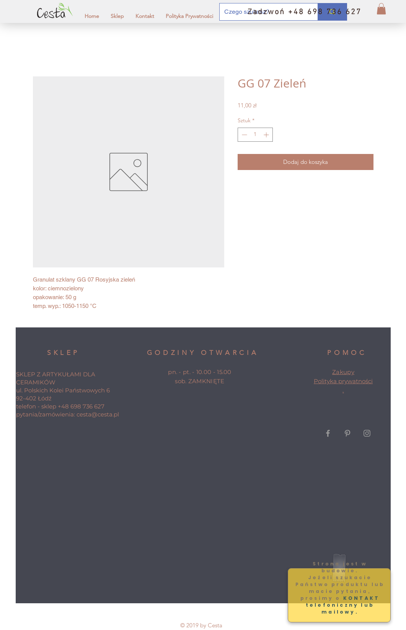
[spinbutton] (255, 134)
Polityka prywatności (343, 381)
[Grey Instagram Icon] (367, 433)
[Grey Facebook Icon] (328, 433)
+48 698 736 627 (81, 406)
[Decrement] (243, 134)
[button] (381, 9)
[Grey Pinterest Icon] (347, 433)
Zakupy (343, 372)
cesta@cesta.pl (98, 414)
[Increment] (267, 134)
